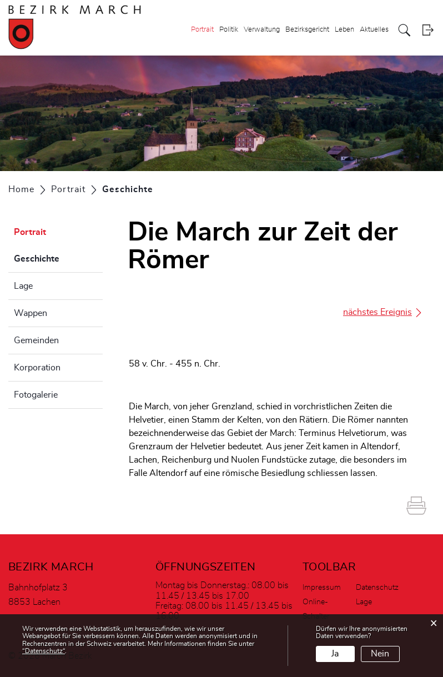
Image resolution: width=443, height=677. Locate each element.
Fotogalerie (36, 394)
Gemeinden (36, 340)
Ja (335, 653)
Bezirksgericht (307, 29)
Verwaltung (262, 29)
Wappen (30, 313)
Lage (23, 286)
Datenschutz (377, 587)
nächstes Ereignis (383, 312)
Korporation (37, 367)
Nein (380, 653)
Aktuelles (374, 29)
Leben (344, 29)
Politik (228, 29)
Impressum (322, 587)
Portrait (202, 29)
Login (428, 30)
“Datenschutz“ (43, 651)
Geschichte (58, 257)
